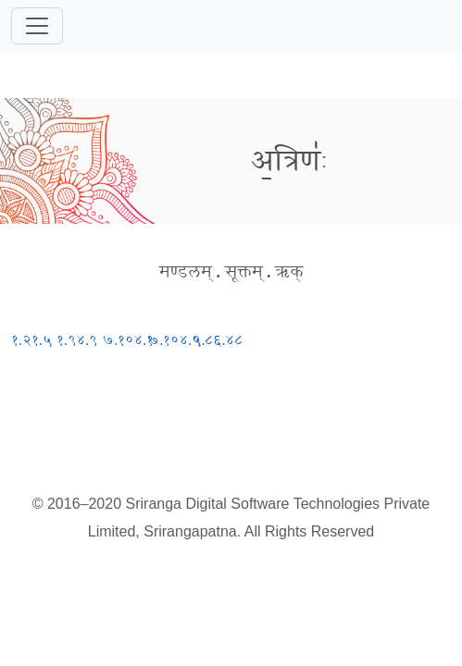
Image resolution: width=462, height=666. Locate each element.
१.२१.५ (31, 340)
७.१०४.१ (128, 340)
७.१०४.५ (174, 340)
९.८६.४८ (218, 340)
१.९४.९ (76, 340)
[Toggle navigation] (37, 25)
